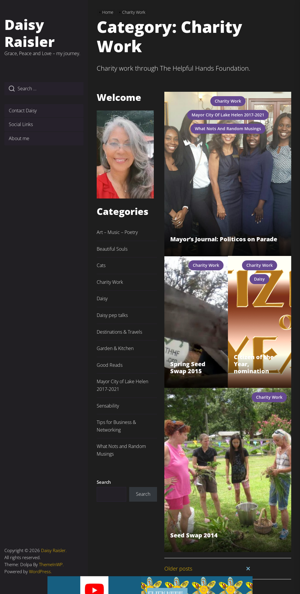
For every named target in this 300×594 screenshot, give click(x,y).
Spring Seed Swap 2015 (187, 367)
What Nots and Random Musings (228, 128)
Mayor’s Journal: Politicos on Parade (223, 239)
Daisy (259, 279)
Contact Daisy (23, 110)
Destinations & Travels (119, 332)
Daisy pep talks (112, 315)
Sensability (108, 406)
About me (19, 138)
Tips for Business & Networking (116, 426)
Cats (101, 265)
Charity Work (228, 101)
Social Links (21, 124)
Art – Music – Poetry (117, 232)
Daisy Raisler (29, 33)
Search (104, 482)
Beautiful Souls (112, 249)
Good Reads (109, 365)
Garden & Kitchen (115, 348)
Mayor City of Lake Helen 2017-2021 (228, 115)
